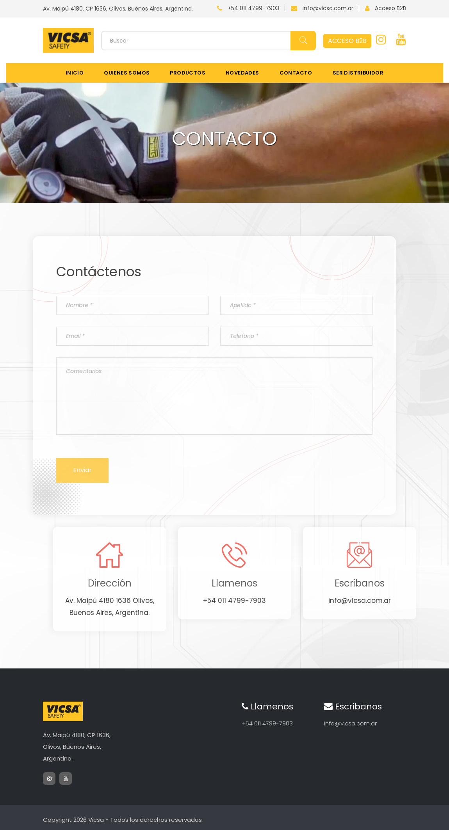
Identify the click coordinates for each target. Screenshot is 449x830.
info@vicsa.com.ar (328, 8)
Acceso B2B (390, 8)
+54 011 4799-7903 (253, 8)
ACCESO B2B (347, 40)
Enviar (63, 470)
